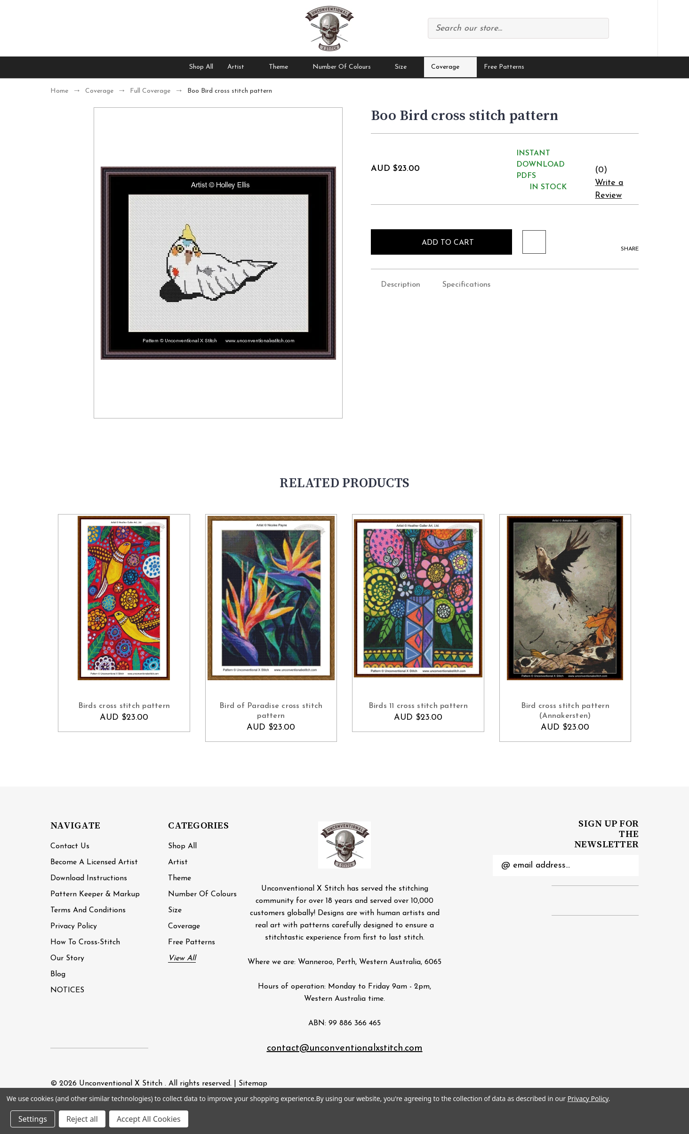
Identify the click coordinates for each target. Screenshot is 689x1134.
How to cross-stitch (85, 942)
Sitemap (253, 1083)
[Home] (170, 67)
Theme (283, 67)
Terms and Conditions (88, 910)
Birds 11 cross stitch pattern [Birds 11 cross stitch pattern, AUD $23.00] (418, 706)
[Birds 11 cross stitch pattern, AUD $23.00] (418, 598)
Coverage (450, 67)
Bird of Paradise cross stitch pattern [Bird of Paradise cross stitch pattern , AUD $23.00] (270, 711)
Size (406, 67)
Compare (620, 28)
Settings (32, 1119)
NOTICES (67, 990)
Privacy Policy (73, 926)
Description (395, 284)
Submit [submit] (626, 865)
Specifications (461, 284)
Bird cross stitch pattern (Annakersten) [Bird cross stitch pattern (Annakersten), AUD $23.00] (565, 711)
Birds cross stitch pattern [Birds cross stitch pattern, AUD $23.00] (124, 706)
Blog (57, 974)
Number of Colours (346, 67)
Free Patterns (504, 67)
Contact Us (69, 846)
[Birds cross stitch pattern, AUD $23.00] (124, 598)
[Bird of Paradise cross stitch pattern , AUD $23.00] (271, 598)
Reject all (82, 1119)
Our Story (67, 958)
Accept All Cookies (149, 1119)
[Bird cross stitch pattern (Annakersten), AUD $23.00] (565, 598)
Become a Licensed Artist (94, 862)
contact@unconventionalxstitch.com (345, 1048)
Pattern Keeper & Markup (95, 894)
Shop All (201, 67)
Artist (241, 67)
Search (596, 28)
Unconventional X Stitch (120, 1083)
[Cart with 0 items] (673, 28)
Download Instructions (88, 878)
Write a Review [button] (609, 189)
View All (182, 958)
